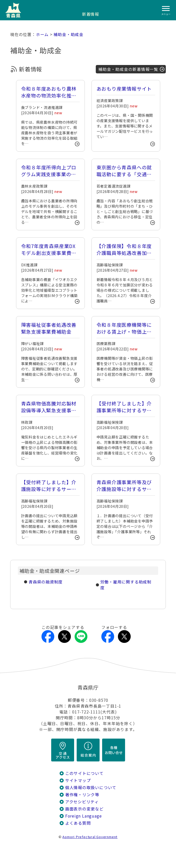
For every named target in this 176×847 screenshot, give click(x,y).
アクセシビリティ (82, 802)
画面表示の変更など (84, 809)
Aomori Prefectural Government (89, 836)
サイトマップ (78, 780)
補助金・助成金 (68, 34)
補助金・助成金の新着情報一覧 (128, 69)
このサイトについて (84, 773)
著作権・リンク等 (82, 794)
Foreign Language (83, 816)
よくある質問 (78, 823)
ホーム (42, 34)
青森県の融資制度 (46, 582)
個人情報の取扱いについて (90, 787)
